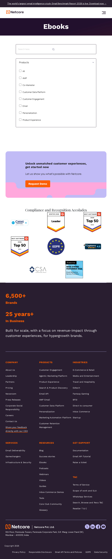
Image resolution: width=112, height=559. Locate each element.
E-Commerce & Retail (83, 370)
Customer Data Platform (32, 92)
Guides (42, 486)
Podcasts (43, 468)
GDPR (88, 552)
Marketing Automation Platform (55, 417)
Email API (44, 394)
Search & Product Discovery (53, 388)
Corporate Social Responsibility (14, 407)
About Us (10, 370)
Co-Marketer (27, 85)
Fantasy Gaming (81, 394)
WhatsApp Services (82, 496)
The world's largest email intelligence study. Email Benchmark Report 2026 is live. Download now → (56, 3)
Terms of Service (81, 485)
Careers (9, 415)
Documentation (80, 450)
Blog (41, 450)
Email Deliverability (15, 450)
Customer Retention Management (49, 425)
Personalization (28, 112)
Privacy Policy (19, 552)
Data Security (101, 552)
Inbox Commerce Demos (51, 492)
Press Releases (13, 400)
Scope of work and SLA (84, 491)
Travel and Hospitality (84, 382)
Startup (77, 417)
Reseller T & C (80, 508)
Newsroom (11, 394)
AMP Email (44, 400)
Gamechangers (13, 456)
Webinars (44, 474)
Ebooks (42, 462)
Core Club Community (50, 504)
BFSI (75, 400)
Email (23, 105)
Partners (10, 382)
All (22, 71)
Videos (42, 480)
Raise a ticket (80, 462)
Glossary (43, 510)
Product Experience (30, 119)
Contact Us (11, 421)
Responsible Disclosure (40, 552)
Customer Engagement (31, 98)
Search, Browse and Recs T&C (88, 502)
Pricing (9, 388)
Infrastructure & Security (18, 462)
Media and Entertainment (86, 376)
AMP (23, 78)
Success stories (47, 456)
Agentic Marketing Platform (53, 376)
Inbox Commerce (81, 411)
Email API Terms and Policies (68, 552)
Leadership (11, 376)
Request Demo (37, 183)
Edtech (76, 388)
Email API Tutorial (82, 456)
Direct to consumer (82, 405)
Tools (41, 498)
